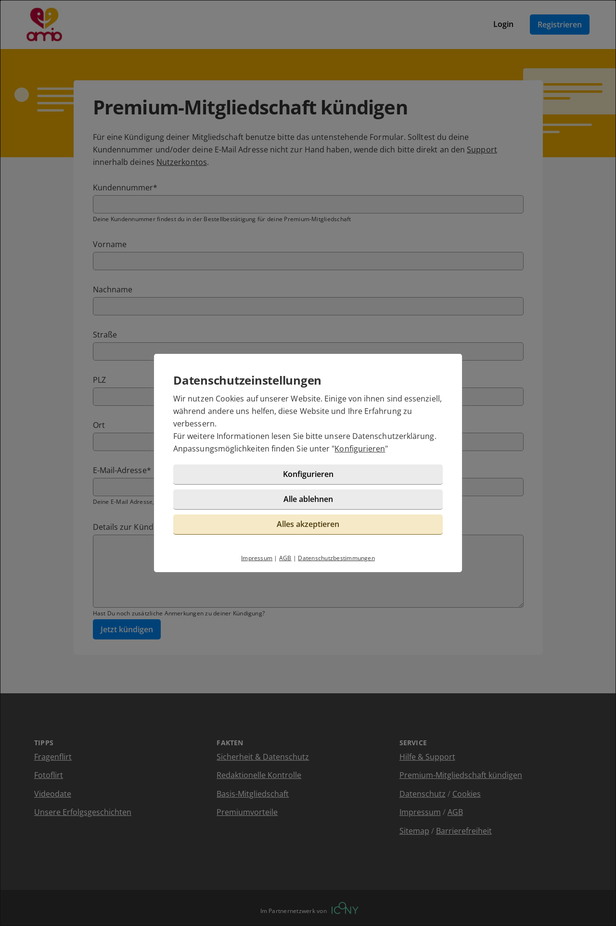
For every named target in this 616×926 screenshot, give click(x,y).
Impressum (256, 558)
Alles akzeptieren (308, 524)
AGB (285, 558)
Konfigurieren (359, 448)
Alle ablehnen (308, 499)
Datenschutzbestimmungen (336, 558)
